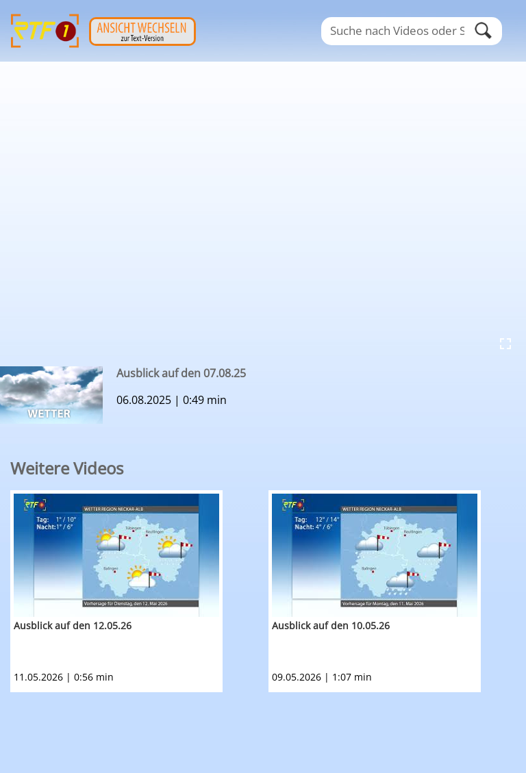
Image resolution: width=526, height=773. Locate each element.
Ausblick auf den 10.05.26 (331, 625)
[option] (139, 591)
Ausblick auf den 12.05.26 (73, 625)
